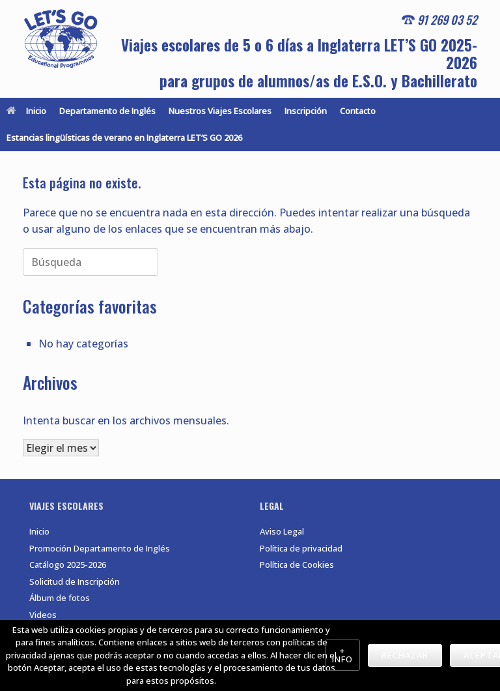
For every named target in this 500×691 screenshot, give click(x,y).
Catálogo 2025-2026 (67, 564)
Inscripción (306, 111)
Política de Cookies (297, 564)
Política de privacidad (301, 548)
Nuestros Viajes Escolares (220, 111)
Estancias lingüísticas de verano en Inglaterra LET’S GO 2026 (124, 137)
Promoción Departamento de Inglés (99, 548)
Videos (43, 615)
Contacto (358, 111)
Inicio (26, 111)
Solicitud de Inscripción (74, 581)
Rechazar (405, 655)
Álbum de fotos (59, 598)
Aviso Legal (282, 531)
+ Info (342, 655)
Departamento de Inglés (107, 111)
